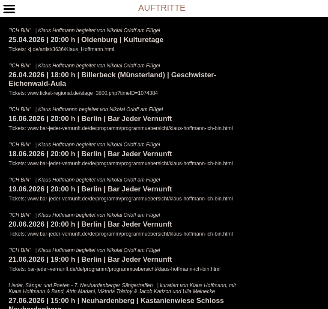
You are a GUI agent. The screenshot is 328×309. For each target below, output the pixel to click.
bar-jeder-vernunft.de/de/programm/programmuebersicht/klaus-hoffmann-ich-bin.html (124, 269)
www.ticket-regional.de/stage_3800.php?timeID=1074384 (92, 93)
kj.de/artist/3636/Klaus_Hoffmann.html (70, 49)
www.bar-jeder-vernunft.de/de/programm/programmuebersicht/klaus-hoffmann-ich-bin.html (130, 128)
